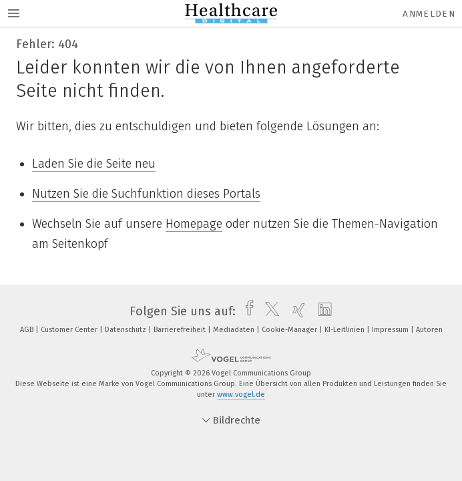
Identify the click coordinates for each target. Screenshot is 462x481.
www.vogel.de (241, 394)
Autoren (429, 329)
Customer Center (70, 329)
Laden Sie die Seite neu (94, 163)
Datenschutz (126, 329)
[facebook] (246, 311)
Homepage (194, 223)
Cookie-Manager (290, 329)
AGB (27, 329)
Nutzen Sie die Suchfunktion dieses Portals (146, 193)
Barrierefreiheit (181, 329)
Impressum (391, 329)
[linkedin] (321, 311)
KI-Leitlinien (345, 329)
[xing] (295, 311)
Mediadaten (234, 329)
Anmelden (429, 13)
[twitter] (268, 311)
